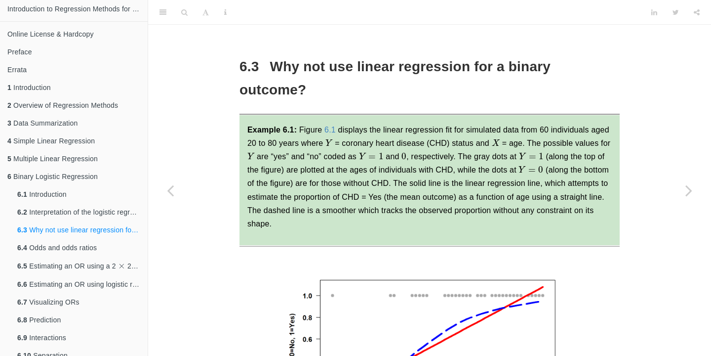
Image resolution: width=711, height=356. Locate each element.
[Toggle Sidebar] (163, 12)
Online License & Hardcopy (50, 34)
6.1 (330, 130)
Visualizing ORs (48, 302)
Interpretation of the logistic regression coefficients (82, 212)
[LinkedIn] (654, 12)
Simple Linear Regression (51, 141)
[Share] (696, 12)
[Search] (184, 12)
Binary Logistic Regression (52, 176)
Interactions (41, 338)
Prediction (39, 320)
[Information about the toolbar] (225, 12)
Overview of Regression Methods (62, 105)
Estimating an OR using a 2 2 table (82, 264)
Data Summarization (42, 123)
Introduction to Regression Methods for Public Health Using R (77, 9)
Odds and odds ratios (57, 248)
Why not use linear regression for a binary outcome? (82, 230)
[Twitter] (675, 12)
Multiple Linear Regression (52, 159)
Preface (19, 52)
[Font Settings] (205, 12)
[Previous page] (170, 190)
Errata (17, 70)
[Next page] (689, 190)
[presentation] (121, 265)
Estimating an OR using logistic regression (82, 284)
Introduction (29, 87)
